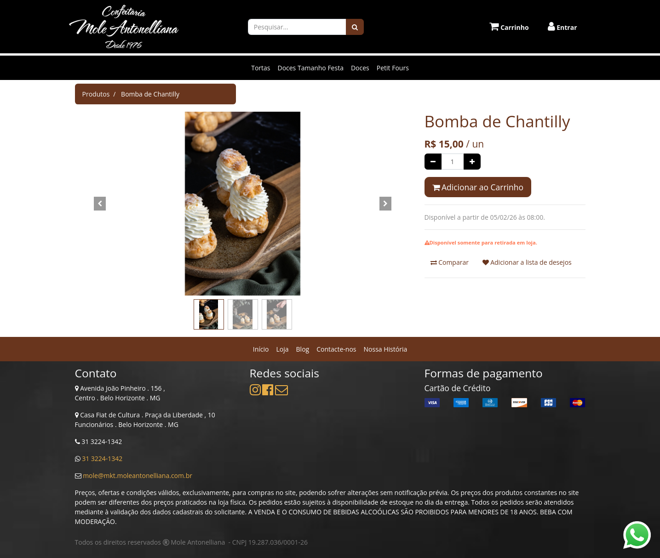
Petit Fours (393, 67)
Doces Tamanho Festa (310, 67)
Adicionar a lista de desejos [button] (527, 262)
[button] (100, 203)
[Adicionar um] (472, 162)
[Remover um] (433, 162)
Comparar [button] (449, 262)
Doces (360, 67)
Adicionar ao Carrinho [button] (477, 187)
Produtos (96, 94)
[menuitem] (261, 349)
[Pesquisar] (355, 27)
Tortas (260, 67)
